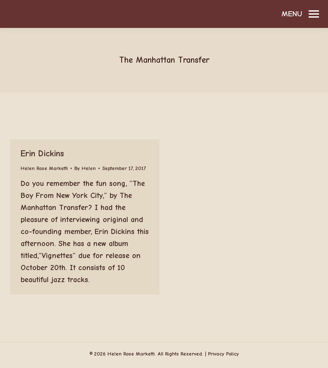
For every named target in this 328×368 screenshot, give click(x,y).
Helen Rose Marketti (44, 168)
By (85, 168)
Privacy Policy (223, 354)
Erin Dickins (42, 153)
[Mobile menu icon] (300, 14)
